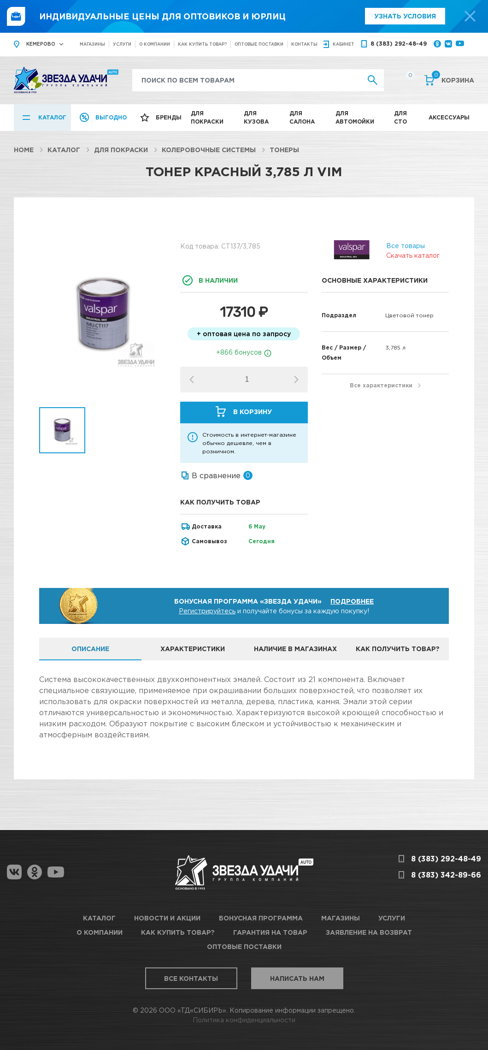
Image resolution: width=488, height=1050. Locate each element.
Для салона (302, 117)
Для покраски (207, 117)
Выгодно (111, 117)
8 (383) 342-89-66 (446, 875)
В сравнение (216, 475)
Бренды (169, 117)
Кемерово (40, 44)
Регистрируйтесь (207, 610)
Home (24, 149)
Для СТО (400, 117)
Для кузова (256, 117)
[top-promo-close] (470, 16)
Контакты (304, 44)
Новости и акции (167, 917)
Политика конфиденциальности (244, 1019)
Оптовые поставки (259, 44)
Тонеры (284, 149)
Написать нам (297, 978)
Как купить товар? (202, 44)
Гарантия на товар (270, 932)
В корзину (252, 411)
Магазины (92, 44)
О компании (154, 44)
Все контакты (191, 978)
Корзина (453, 79)
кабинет (343, 44)
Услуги (122, 44)
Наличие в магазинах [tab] (295, 648)
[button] (296, 379)
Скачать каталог (413, 255)
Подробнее (352, 601)
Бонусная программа (261, 917)
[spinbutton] (247, 379)
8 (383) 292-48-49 (398, 44)
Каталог (52, 117)
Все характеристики (381, 385)
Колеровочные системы (209, 149)
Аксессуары (449, 117)
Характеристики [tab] (192, 648)
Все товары (405, 245)
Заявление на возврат (369, 932)
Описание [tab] (90, 648)
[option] (103, 315)
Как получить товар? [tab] (398, 648)
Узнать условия (405, 15)
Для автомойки (354, 117)
